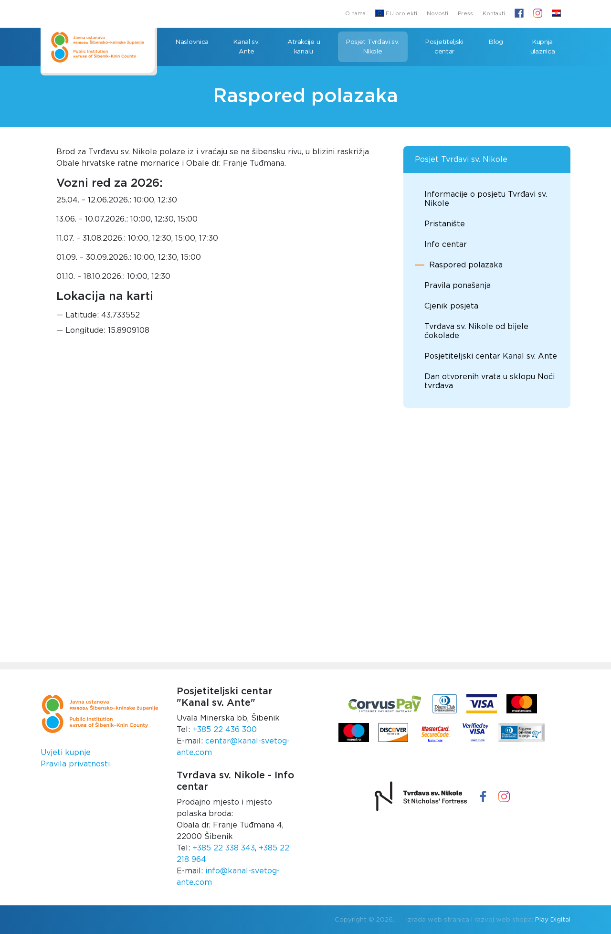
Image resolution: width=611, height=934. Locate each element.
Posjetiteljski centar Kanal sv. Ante (490, 356)
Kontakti (494, 13)
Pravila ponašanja (457, 285)
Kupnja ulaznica (542, 47)
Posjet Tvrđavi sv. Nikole (373, 47)
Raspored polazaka (466, 265)
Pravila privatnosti (75, 764)
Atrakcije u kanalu (303, 47)
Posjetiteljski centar (444, 47)
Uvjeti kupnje (66, 752)
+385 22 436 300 (224, 729)
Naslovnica (192, 42)
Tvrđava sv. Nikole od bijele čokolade (476, 331)
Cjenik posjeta (451, 306)
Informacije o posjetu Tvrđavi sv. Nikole (485, 199)
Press (465, 13)
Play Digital (552, 919)
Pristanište (444, 224)
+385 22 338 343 (223, 848)
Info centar (445, 244)
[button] (556, 14)
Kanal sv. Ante (246, 47)
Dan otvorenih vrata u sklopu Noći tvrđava (489, 381)
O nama (355, 13)
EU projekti (396, 13)
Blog (496, 42)
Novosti (437, 13)
